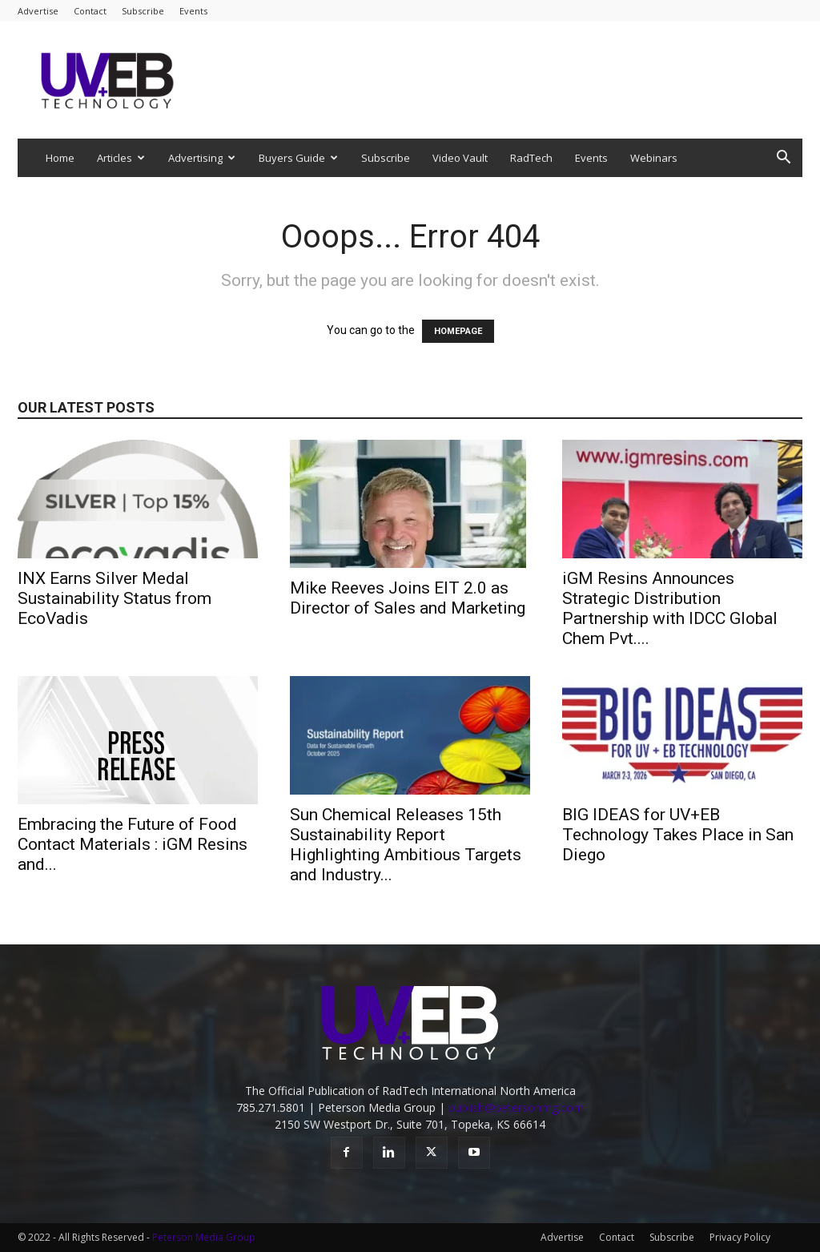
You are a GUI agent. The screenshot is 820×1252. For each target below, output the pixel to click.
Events (193, 11)
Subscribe (143, 11)
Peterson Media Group (203, 1237)
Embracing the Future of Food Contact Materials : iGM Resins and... (132, 844)
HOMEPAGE (458, 331)
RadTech (531, 158)
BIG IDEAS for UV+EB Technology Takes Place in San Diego (678, 834)
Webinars (653, 158)
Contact (90, 11)
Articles (121, 158)
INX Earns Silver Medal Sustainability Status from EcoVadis (114, 598)
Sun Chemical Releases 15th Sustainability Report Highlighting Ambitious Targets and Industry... (405, 844)
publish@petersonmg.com (516, 1107)
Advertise (38, 11)
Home (60, 158)
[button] (783, 159)
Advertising (201, 158)
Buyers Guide (298, 158)
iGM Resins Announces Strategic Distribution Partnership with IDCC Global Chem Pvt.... (670, 608)
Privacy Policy (739, 1237)
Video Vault (460, 158)
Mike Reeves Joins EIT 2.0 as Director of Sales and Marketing (407, 598)
